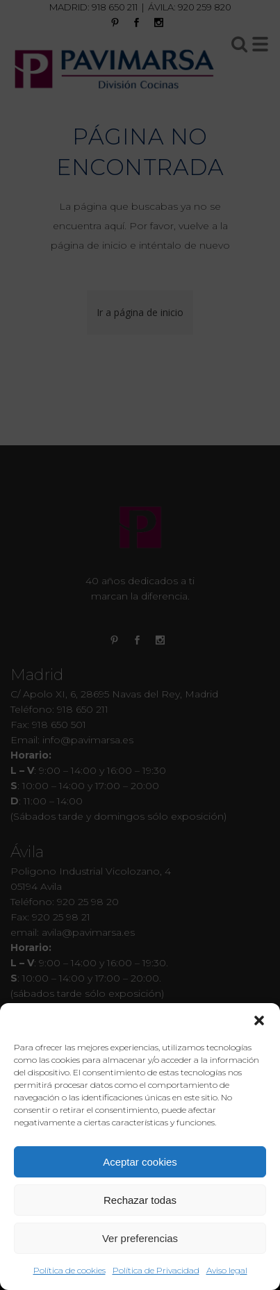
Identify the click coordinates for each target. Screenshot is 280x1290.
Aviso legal (226, 1270)
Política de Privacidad (156, 1270)
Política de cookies (69, 1270)
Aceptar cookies (140, 1162)
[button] (259, 1020)
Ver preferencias (140, 1238)
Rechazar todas (140, 1200)
